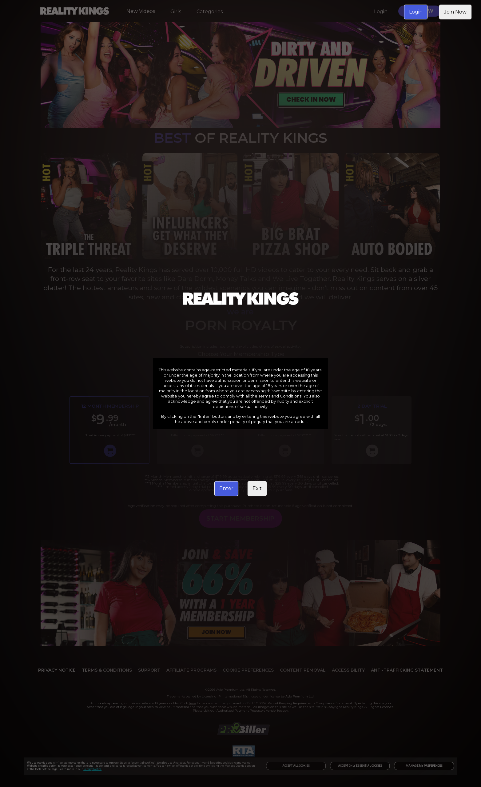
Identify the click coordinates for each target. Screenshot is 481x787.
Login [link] (416, 12)
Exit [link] (257, 488)
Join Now (455, 12)
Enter (226, 488)
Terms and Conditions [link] (279, 396)
